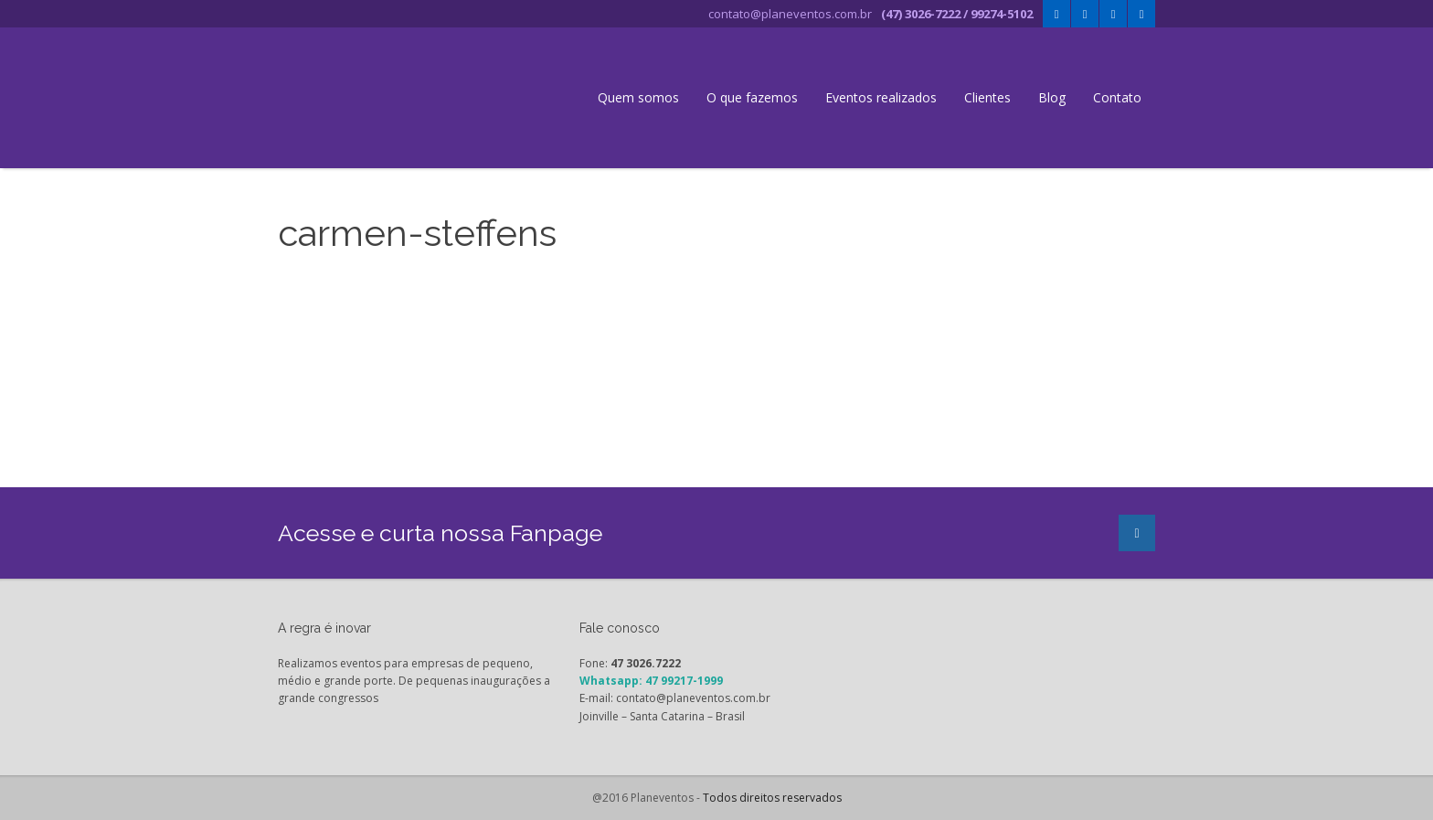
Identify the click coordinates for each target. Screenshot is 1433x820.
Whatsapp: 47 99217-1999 (651, 680)
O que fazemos (752, 97)
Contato (1117, 97)
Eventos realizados (881, 97)
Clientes (987, 97)
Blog (1052, 97)
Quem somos (638, 97)
